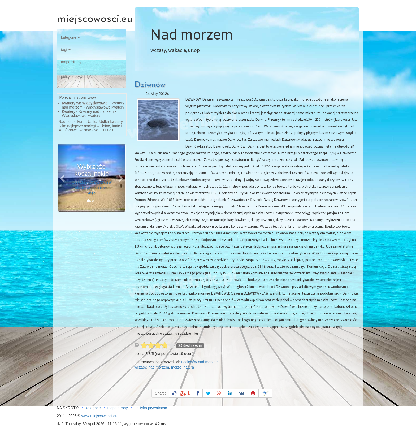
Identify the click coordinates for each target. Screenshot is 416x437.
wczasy (140, 367)
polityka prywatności (77, 77)
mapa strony (71, 62)
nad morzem (158, 367)
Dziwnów (150, 85)
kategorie (70, 37)
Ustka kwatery (111, 121)
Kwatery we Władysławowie (84, 103)
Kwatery (68, 111)
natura (188, 367)
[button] (63, 178)
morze (176, 367)
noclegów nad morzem (200, 362)
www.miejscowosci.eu (99, 416)
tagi (66, 49)
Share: (160, 393)
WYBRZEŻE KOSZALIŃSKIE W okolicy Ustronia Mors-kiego (92, 187)
